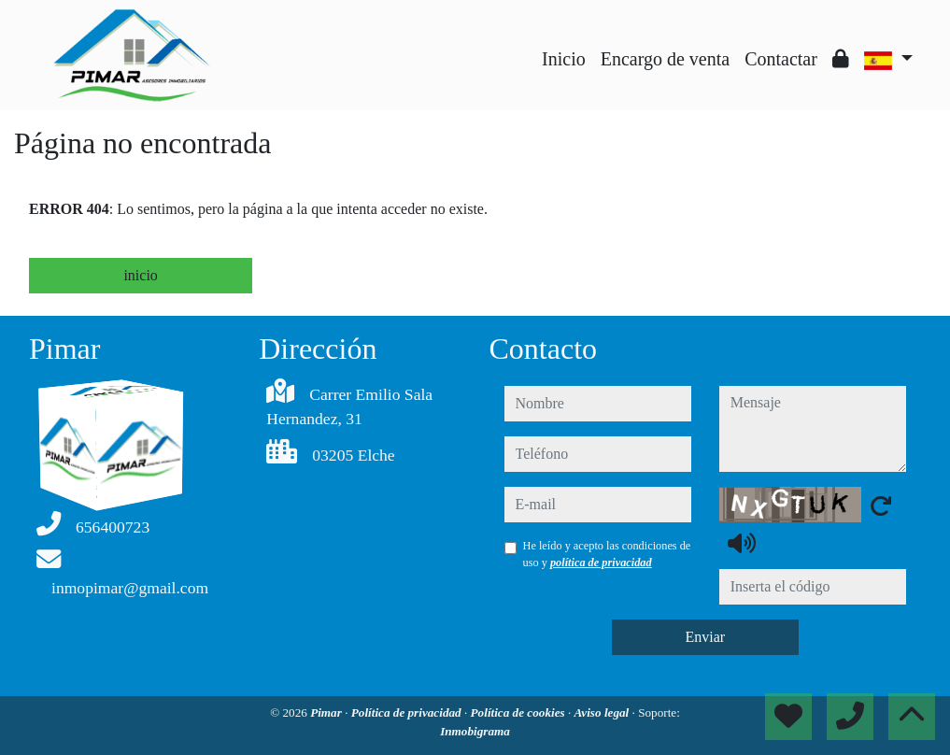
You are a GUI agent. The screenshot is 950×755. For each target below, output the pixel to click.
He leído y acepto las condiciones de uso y (607, 554)
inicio (140, 275)
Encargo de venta (665, 59)
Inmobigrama (475, 731)
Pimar (327, 712)
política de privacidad (601, 562)
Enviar (705, 637)
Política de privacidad (407, 712)
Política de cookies (519, 712)
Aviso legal (603, 712)
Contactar (780, 59)
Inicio (564, 59)
